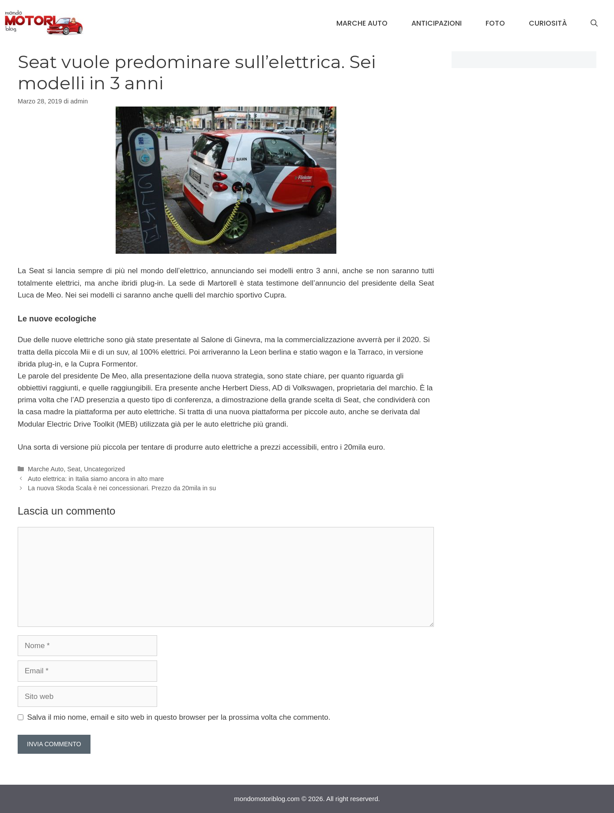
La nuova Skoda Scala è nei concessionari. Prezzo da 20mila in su (122, 488)
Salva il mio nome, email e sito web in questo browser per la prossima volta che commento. (179, 717)
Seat (73, 469)
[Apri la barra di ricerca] (594, 23)
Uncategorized (104, 469)
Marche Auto (362, 23)
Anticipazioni (436, 23)
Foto (495, 23)
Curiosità (548, 23)
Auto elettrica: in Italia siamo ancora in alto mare (96, 478)
